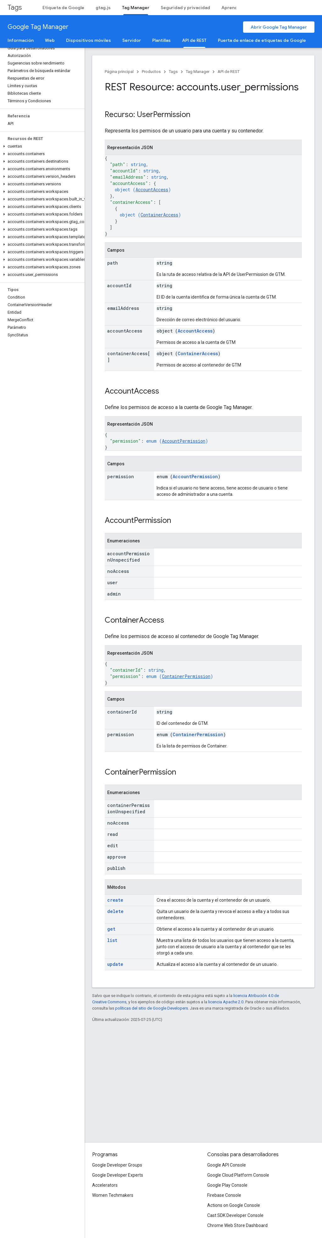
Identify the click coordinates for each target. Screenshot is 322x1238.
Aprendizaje (234, 7)
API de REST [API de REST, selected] (194, 40)
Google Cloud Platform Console (238, 1175)
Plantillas (161, 40)
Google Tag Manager (38, 27)
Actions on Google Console (233, 1205)
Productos (151, 71)
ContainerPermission (186, 676)
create (115, 900)
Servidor (131, 40)
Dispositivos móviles (88, 40)
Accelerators (105, 1185)
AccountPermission (183, 441)
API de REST (229, 71)
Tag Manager (197, 71)
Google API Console (226, 1165)
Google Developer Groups (117, 1165)
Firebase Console (224, 1195)
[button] (41, 146)
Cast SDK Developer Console (235, 1215)
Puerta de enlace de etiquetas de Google (262, 40)
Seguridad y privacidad (185, 7)
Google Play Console (227, 1185)
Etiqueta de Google (63, 7)
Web (50, 40)
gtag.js (103, 7)
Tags (15, 7)
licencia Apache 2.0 (225, 1002)
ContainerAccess (159, 215)
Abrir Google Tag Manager (279, 27)
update (115, 964)
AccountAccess (152, 190)
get (111, 929)
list (112, 940)
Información (21, 40)
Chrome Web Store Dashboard (237, 1225)
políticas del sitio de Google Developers (151, 1008)
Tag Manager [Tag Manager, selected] (135, 7)
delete (115, 911)
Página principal (119, 71)
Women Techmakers (112, 1195)
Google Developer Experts (117, 1175)
